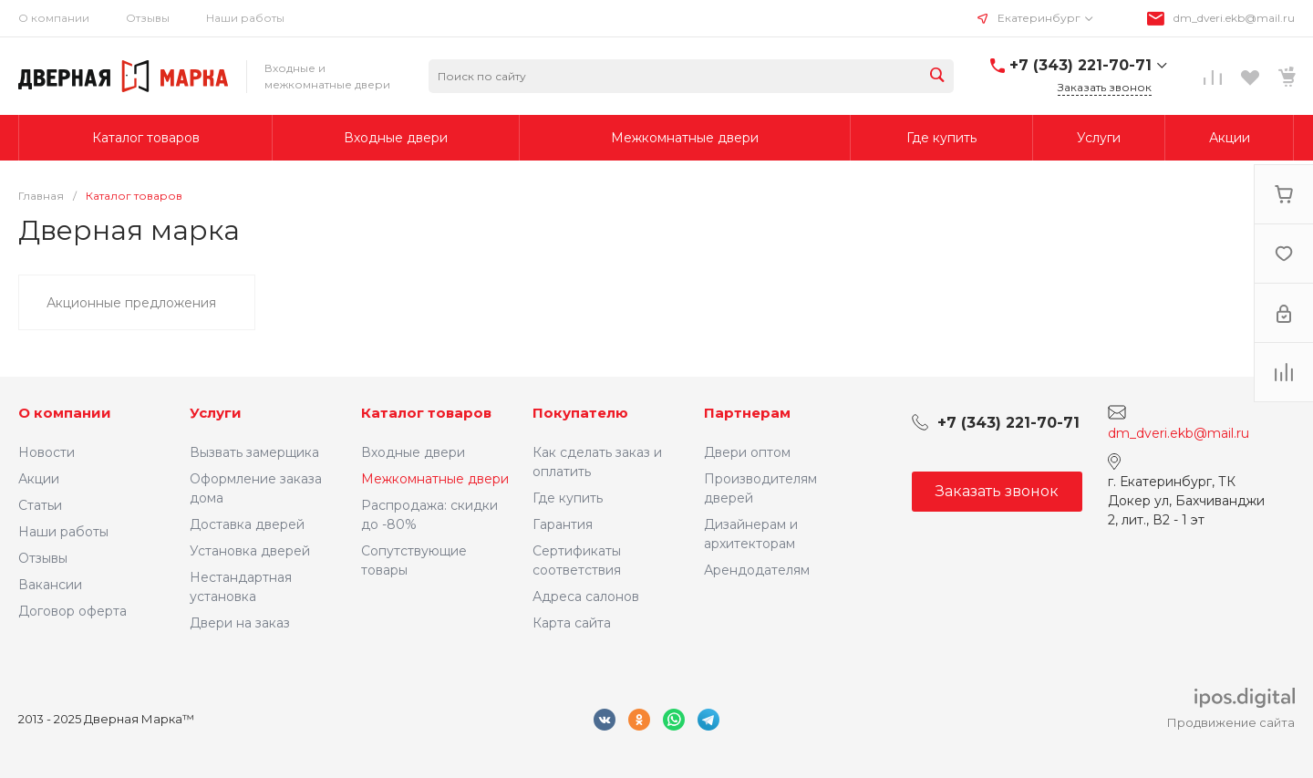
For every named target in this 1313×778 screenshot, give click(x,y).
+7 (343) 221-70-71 (1080, 65)
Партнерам (747, 412)
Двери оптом (747, 452)
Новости (46, 452)
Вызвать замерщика (254, 452)
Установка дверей (250, 551)
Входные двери (413, 452)
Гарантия (562, 524)
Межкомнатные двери (435, 479)
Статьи (40, 505)
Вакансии (50, 584)
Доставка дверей (247, 524)
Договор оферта (72, 611)
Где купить (567, 498)
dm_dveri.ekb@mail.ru (1234, 18)
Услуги (216, 412)
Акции (38, 479)
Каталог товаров (426, 412)
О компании (53, 18)
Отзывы (148, 18)
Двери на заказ (240, 623)
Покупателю (580, 412)
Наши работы (245, 18)
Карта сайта (571, 623)
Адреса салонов (585, 596)
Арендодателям (757, 570)
